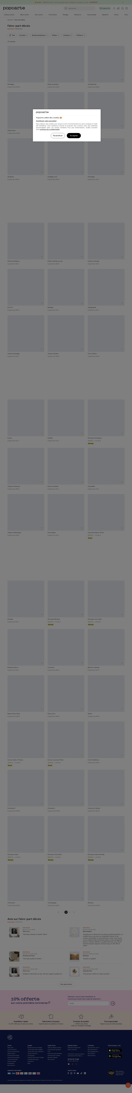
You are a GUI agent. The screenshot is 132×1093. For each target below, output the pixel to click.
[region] (67, 125)
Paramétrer (58, 135)
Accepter (74, 135)
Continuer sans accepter (46, 121)
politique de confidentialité (49, 129)
